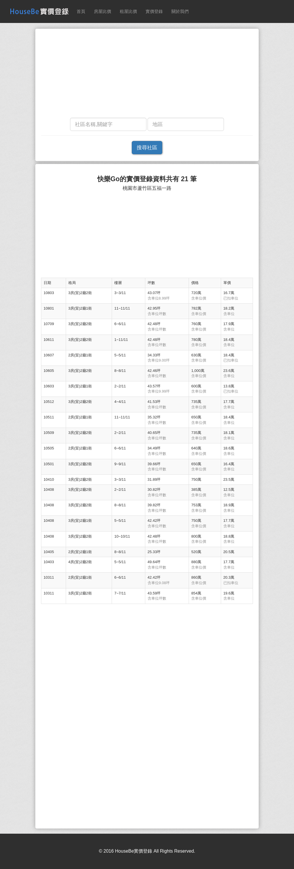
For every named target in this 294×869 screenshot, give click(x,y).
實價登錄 (154, 11)
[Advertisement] (147, 74)
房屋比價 (102, 11)
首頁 (81, 11)
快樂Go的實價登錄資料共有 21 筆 (147, 179)
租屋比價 (128, 11)
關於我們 (180, 11)
